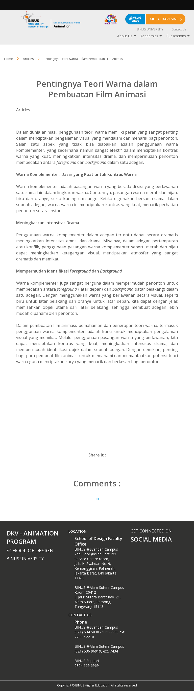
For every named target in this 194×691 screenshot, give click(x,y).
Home (8, 59)
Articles (28, 59)
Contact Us (179, 29)
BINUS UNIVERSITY (150, 29)
